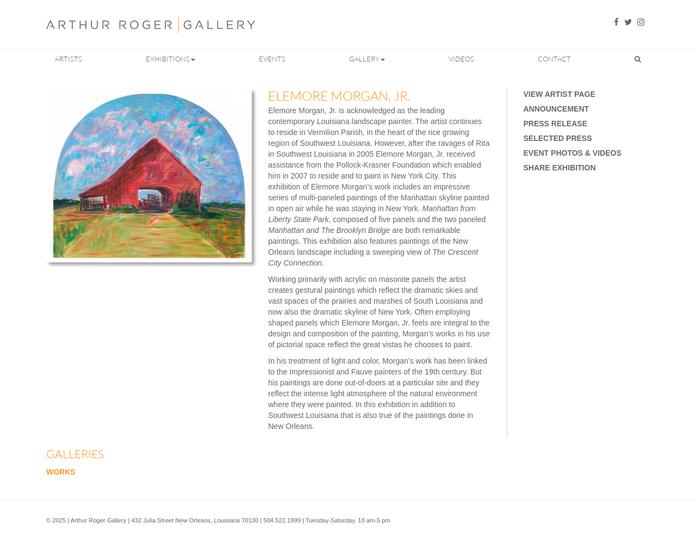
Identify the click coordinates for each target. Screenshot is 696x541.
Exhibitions (170, 58)
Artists (68, 58)
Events (272, 58)
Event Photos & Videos (573, 153)
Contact (554, 58)
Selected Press (558, 138)
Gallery (367, 58)
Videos (461, 58)
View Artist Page (559, 94)
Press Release (555, 123)
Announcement (556, 108)
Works (61, 472)
